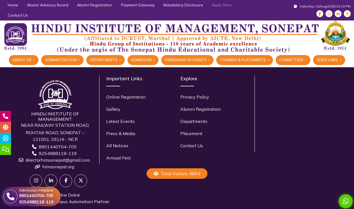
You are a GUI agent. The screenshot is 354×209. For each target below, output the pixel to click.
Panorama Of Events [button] (186, 60)
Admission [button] (141, 60)
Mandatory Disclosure (183, 4)
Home (13, 4)
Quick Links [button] (328, 60)
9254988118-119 (58, 153)
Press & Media (120, 133)
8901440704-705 (58, 146)
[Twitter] (36, 180)
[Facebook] (65, 180)
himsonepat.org (58, 166)
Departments (193, 121)
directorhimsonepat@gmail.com (57, 160)
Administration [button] (61, 60)
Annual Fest (118, 158)
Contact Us (18, 15)
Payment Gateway (138, 4)
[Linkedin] (51, 180)
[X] (80, 180)
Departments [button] (104, 60)
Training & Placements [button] (243, 60)
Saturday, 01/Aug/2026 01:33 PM (322, 6)
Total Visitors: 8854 (177, 173)
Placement (191, 133)
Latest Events (120, 121)
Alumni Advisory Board (47, 4)
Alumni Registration (94, 4)
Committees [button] (291, 60)
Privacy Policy (194, 97)
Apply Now (221, 4)
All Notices (117, 145)
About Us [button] (22, 60)
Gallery (113, 109)
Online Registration (126, 97)
